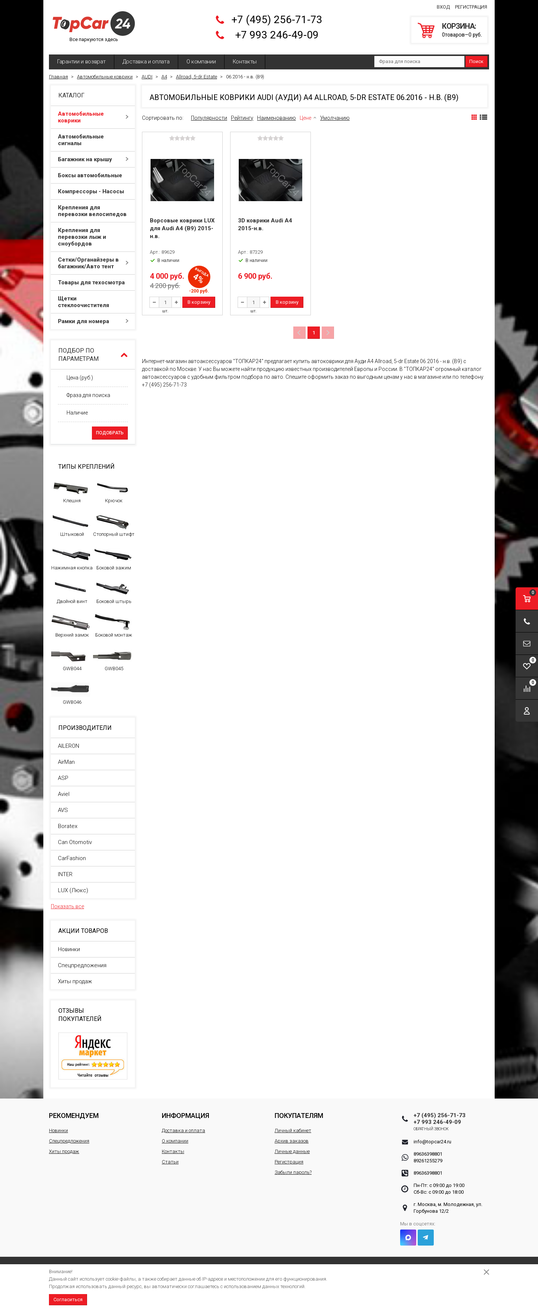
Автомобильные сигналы (93, 140)
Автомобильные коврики (93, 117)
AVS (63, 810)
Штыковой (70, 524)
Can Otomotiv (75, 842)
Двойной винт (70, 591)
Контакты (245, 61)
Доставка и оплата (146, 61)
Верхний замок (70, 625)
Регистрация (471, 7)
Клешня (70, 491)
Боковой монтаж (112, 625)
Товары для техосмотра (93, 282)
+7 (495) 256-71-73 (276, 19)
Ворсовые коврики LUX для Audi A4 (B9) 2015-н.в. (182, 228)
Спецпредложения (82, 965)
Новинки (69, 949)
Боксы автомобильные (93, 175)
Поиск (476, 61)
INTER (65, 874)
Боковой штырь (112, 591)
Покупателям (299, 1115)
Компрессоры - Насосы (93, 191)
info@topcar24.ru (432, 1141)
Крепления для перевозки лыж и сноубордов (93, 237)
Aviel (63, 794)
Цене (305, 118)
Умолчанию (335, 118)
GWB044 (70, 659)
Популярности (209, 118)
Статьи (170, 1162)
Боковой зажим (112, 558)
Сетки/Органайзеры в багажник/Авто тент (93, 263)
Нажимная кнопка (72, 558)
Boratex (67, 826)
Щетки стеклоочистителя (93, 302)
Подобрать (110, 432)
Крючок (112, 491)
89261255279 (428, 1160)
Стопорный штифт (113, 524)
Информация (185, 1115)
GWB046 (70, 692)
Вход (443, 7)
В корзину (199, 302)
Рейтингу (242, 118)
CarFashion (72, 858)
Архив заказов (292, 1141)
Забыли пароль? (293, 1172)
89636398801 (428, 1154)
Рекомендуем (74, 1115)
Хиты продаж (75, 981)
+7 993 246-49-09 (277, 35)
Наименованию (276, 118)
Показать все (67, 906)
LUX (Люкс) (73, 890)
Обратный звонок (431, 1129)
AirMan (66, 762)
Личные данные (292, 1151)
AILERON (68, 746)
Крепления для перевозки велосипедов (93, 211)
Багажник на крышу (93, 159)
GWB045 (112, 659)
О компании (201, 61)
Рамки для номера (93, 321)
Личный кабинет (293, 1130)
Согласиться (68, 1299)
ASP (63, 778)
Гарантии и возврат (81, 61)
